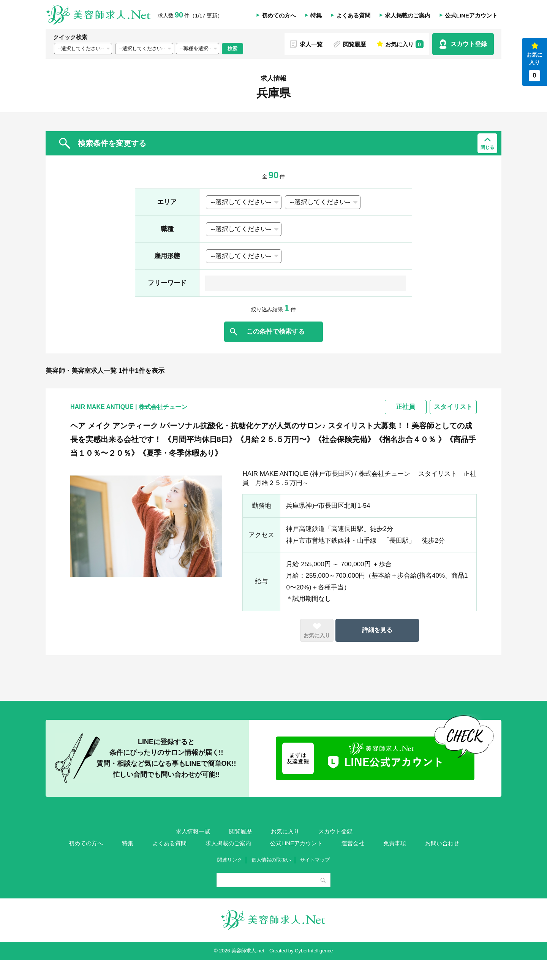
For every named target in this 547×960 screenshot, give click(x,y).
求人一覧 (311, 44)
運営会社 (352, 843)
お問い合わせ (442, 843)
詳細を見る (377, 630)
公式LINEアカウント (471, 15)
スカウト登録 (469, 44)
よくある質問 (353, 15)
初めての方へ (279, 15)
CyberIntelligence (314, 951)
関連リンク (229, 860)
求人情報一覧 (193, 831)
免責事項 (394, 843)
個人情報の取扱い (271, 860)
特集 (316, 15)
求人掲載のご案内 (407, 15)
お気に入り (534, 66)
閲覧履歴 (354, 44)
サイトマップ (315, 860)
